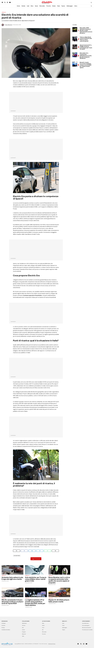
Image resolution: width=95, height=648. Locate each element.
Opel (23, 636)
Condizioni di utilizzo (6, 629)
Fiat (23, 627)
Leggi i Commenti (36, 558)
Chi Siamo (4, 623)
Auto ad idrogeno (85, 625)
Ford (43, 627)
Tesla (63, 625)
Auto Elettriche (17, 555)
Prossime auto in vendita (87, 629)
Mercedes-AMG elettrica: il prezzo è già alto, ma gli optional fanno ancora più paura (86, 30)
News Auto (4, 12)
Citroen (23, 625)
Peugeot (24, 631)
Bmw (43, 623)
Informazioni (4, 621)
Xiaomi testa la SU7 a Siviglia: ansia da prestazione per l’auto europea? (86, 47)
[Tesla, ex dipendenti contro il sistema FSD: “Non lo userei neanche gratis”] (74, 39)
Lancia (23, 629)
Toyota (63, 629)
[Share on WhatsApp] (47, 551)
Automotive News (46, 621)
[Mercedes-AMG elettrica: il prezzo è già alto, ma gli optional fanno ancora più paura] (74, 29)
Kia (42, 629)
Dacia (43, 625)
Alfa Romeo (24, 623)
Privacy (3, 627)
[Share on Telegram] (39, 551)
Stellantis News (25, 621)
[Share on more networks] (55, 551)
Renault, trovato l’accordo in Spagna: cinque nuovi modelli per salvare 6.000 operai (85, 65)
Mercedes (44, 631)
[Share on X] (16, 551)
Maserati (24, 634)
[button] (91, 2)
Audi (63, 623)
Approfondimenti (86, 621)
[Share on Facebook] (24, 551)
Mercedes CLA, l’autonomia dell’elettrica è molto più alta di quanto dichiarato (86, 55)
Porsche (44, 634)
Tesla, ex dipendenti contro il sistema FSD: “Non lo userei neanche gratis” (86, 39)
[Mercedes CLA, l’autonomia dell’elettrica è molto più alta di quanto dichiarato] (74, 54)
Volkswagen (64, 627)
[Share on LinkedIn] (32, 551)
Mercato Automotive (86, 627)
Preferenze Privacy (51, 643)
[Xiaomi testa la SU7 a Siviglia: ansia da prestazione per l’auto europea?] (74, 46)
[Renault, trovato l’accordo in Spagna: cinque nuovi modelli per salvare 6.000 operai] (74, 64)
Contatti (3, 625)
